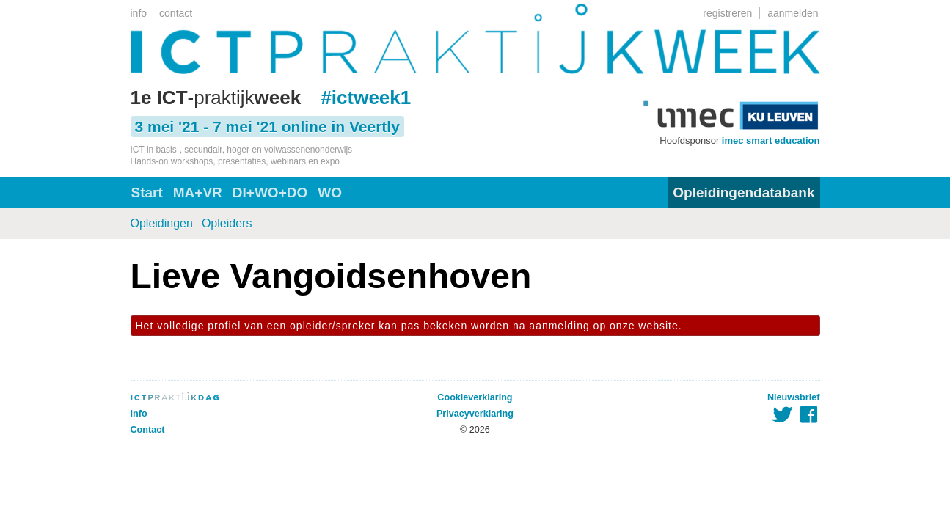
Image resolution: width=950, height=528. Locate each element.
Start (147, 192)
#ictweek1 (366, 98)
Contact (148, 430)
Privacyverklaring (475, 413)
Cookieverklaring (474, 397)
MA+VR (197, 192)
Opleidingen (162, 223)
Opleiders (227, 223)
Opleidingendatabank (743, 192)
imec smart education (771, 140)
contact (175, 13)
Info (139, 413)
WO (330, 192)
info (139, 13)
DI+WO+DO (270, 192)
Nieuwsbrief (793, 397)
